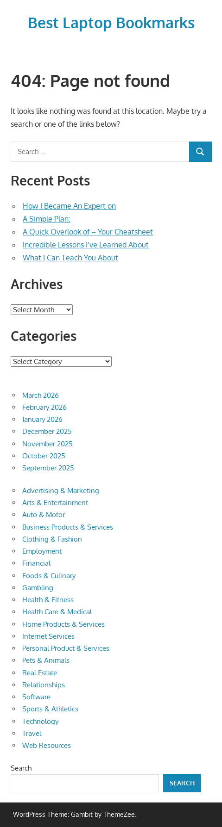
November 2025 (47, 443)
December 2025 (47, 431)
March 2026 (40, 395)
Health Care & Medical (57, 611)
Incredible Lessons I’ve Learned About (86, 244)
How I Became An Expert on (69, 205)
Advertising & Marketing (60, 490)
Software (36, 696)
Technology (40, 721)
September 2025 (48, 467)
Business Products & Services (67, 527)
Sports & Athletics (50, 708)
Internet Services (48, 636)
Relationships (43, 684)
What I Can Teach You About (70, 257)
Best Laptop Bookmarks (111, 22)
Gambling (37, 587)
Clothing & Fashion (52, 539)
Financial (36, 563)
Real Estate (39, 672)
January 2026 (42, 419)
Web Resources (46, 745)
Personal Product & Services (65, 648)
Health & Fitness (48, 599)
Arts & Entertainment (55, 502)
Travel (31, 733)
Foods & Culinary (49, 575)
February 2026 (44, 407)
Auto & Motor (43, 514)
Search (21, 768)
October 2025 (43, 455)
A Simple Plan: (46, 218)
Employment (42, 551)
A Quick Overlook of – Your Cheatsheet (88, 231)
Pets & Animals (46, 660)
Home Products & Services (63, 624)
